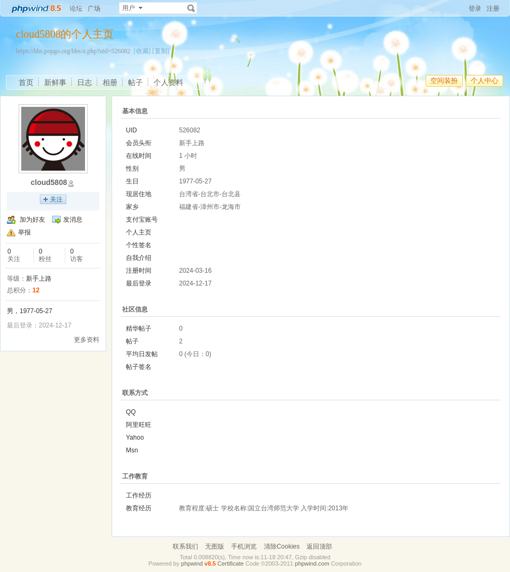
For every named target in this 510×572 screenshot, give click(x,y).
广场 (94, 8)
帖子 (135, 82)
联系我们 (185, 546)
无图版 (214, 546)
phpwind (192, 563)
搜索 (191, 8)
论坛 (76, 8)
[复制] (160, 51)
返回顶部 (319, 546)
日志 (84, 82)
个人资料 (168, 82)
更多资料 (86, 339)
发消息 (72, 219)
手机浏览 (244, 546)
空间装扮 (444, 81)
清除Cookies (282, 546)
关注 (56, 199)
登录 (475, 8)
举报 (24, 232)
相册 (110, 82)
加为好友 (32, 219)
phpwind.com (312, 563)
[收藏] (142, 51)
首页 (26, 82)
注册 (493, 8)
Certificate (230, 563)
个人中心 (484, 81)
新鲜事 (55, 82)
